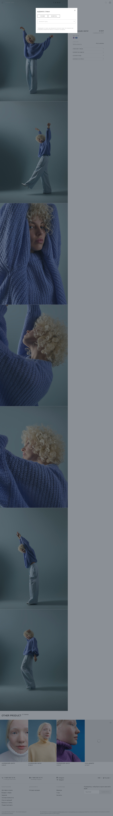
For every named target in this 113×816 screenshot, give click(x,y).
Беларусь (54, 16)
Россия (42, 16)
